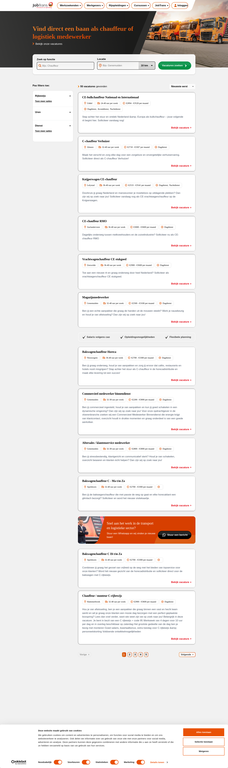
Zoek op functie (46, 59)
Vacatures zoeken (174, 65)
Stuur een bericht (175, 535)
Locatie (101, 59)
